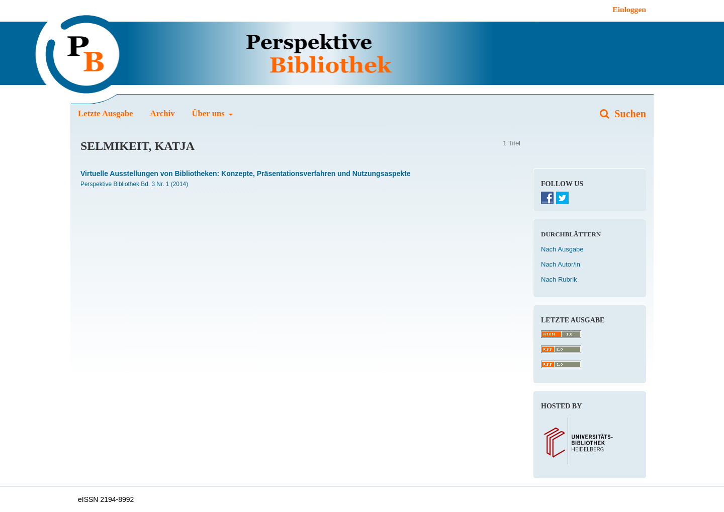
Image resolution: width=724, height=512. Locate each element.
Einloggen (629, 9)
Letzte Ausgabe (105, 113)
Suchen (629, 113)
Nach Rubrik (559, 279)
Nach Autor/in (560, 264)
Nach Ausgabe (562, 249)
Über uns (209, 113)
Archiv (162, 113)
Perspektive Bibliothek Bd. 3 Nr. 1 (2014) (134, 184)
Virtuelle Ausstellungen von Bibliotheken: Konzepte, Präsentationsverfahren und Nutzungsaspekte (245, 173)
